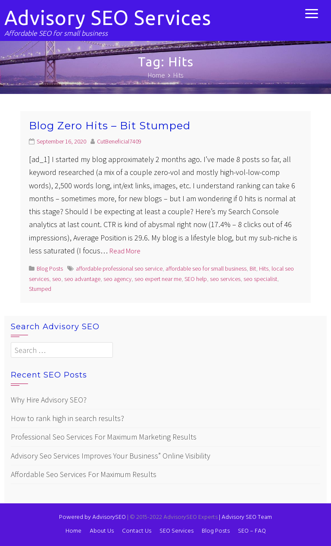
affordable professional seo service (119, 268)
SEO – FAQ (252, 531)
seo (56, 279)
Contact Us (136, 531)
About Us (102, 531)
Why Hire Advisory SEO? (49, 400)
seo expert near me (157, 279)
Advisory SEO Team (245, 517)
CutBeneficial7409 (119, 141)
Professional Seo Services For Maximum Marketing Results (104, 437)
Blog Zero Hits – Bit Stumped (109, 125)
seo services (225, 279)
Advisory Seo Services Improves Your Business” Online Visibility (110, 456)
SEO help (195, 279)
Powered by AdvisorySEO (92, 517)
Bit (253, 268)
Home (73, 531)
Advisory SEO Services (107, 17)
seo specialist (260, 279)
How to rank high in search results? (67, 418)
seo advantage (82, 279)
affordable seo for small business (206, 268)
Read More (125, 250)
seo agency (117, 279)
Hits (264, 268)
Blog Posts (50, 268)
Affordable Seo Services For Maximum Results (83, 474)
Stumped (40, 289)
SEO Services (176, 531)
